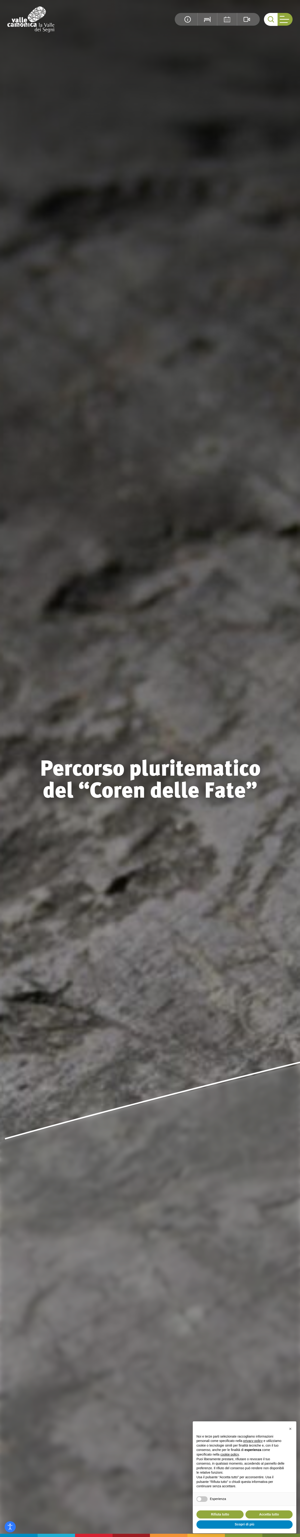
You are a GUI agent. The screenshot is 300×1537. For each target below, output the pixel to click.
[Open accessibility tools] (10, 1526)
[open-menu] (285, 19)
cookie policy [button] (229, 1454)
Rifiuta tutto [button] (220, 1514)
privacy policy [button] (253, 1441)
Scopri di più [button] (244, 1524)
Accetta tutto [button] (269, 1514)
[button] (290, 1428)
